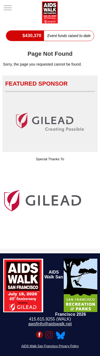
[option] (49, 201)
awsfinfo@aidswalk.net (50, 324)
